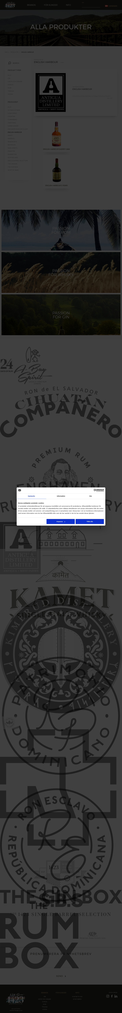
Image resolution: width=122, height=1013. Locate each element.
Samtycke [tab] (31, 496)
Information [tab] (61, 496)
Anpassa (60, 521)
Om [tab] (90, 496)
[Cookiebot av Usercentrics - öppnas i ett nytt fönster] (95, 490)
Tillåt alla (90, 521)
